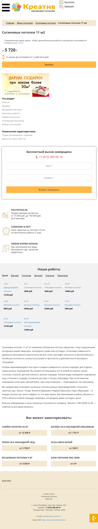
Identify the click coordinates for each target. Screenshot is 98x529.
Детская (38, 275)
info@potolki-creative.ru (51, 516)
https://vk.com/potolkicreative (53, 520)
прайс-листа (17, 43)
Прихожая (62, 275)
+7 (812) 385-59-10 (53, 507)
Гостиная (26, 275)
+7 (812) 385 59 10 (50, 157)
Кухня (5, 275)
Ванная (14, 275)
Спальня (49, 275)
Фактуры (6, 481)
